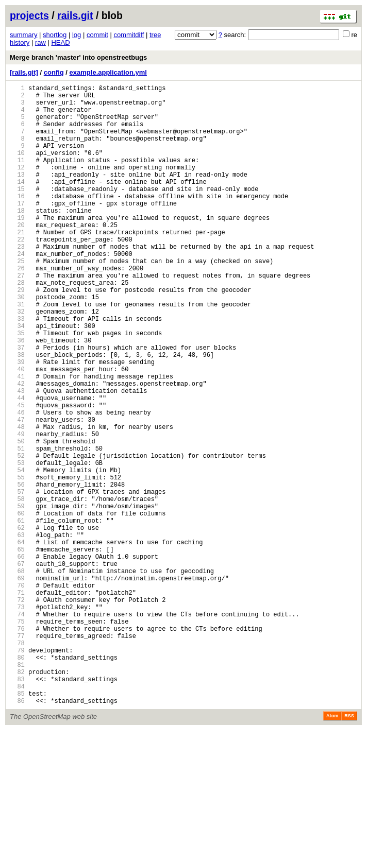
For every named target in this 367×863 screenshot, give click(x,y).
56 (17, 570)
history (19, 42)
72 (17, 710)
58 (17, 588)
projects (29, 15)
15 (17, 212)
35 (17, 387)
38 (17, 413)
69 (17, 684)
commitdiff (128, 35)
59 (17, 597)
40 (17, 430)
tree (155, 35)
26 (17, 308)
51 (17, 527)
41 (17, 439)
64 (17, 640)
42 (17, 448)
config (54, 72)
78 (17, 763)
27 (17, 317)
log (76, 35)
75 (17, 737)
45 (17, 474)
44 (17, 465)
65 (17, 649)
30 (17, 343)
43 (17, 457)
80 (17, 780)
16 (17, 220)
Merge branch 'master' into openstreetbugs (78, 57)
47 (17, 492)
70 (17, 693)
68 (17, 675)
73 (17, 719)
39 (17, 422)
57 (17, 579)
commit (97, 35)
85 (17, 824)
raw (40, 42)
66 (17, 658)
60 (17, 605)
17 (17, 229)
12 (17, 185)
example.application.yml (108, 72)
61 (17, 614)
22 (17, 273)
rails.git (75, 15)
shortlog (54, 35)
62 (17, 623)
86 (17, 833)
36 (17, 395)
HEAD (60, 42)
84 (17, 816)
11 (17, 176)
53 (17, 544)
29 (17, 334)
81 (17, 789)
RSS (349, 848)
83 (17, 807)
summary (23, 35)
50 (17, 518)
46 (17, 483)
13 (17, 194)
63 (17, 632)
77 (17, 754)
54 (17, 553)
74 (17, 728)
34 (17, 378)
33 (17, 369)
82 (17, 798)
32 (17, 360)
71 (17, 702)
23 (17, 282)
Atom (332, 848)
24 (17, 290)
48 (17, 500)
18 (17, 238)
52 (17, 535)
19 (17, 247)
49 (17, 509)
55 (17, 562)
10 (17, 168)
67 (17, 667)
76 (17, 745)
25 (17, 299)
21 (17, 264)
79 (17, 772)
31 (17, 352)
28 (17, 325)
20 (17, 255)
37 (17, 404)
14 (17, 203)
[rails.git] (24, 72)
